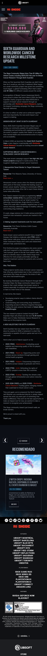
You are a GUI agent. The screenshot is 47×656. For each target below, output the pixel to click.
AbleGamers (20, 344)
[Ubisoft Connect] (23, 584)
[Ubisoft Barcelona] (23, 540)
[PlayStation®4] (23, 582)
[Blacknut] (23, 598)
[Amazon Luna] (23, 587)
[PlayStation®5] (23, 579)
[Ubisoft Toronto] (23, 560)
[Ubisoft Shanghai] (23, 558)
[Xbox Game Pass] (23, 572)
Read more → (8, 178)
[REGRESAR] (23, 441)
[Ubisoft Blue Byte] (23, 543)
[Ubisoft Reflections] (23, 553)
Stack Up (19, 353)
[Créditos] (23, 563)
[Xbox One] (23, 577)
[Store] (23, 654)
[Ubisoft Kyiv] (23, 548)
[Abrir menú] (3, 9)
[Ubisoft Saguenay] (23, 555)
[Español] (23, 636)
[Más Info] (14, 504)
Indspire (19, 362)
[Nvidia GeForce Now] (23, 595)
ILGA (18, 368)
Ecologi (18, 375)
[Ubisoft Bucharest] (23, 545)
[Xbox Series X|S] (23, 574)
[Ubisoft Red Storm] (23, 550)
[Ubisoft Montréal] (23, 538)
